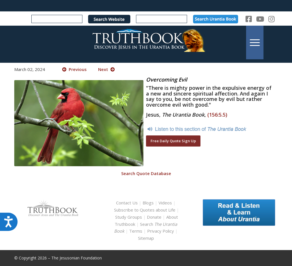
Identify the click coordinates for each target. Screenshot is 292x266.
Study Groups (129, 217)
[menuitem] (254, 42)
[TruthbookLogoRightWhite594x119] (146, 42)
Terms (135, 231)
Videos (165, 203)
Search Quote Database (146, 173)
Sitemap (146, 238)
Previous (74, 69)
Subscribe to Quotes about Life (144, 210)
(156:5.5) (217, 114)
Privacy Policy (160, 231)
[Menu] (254, 42)
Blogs (148, 203)
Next (106, 69)
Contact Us (127, 203)
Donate (154, 217)
